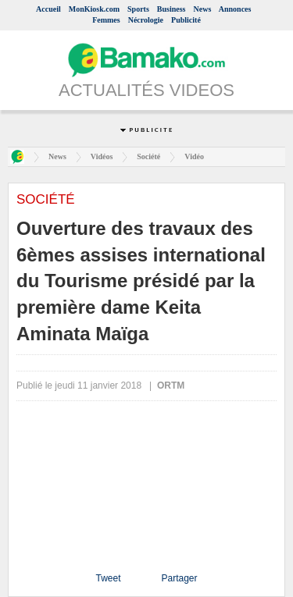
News (203, 9)
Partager (179, 578)
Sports (138, 9)
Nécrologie (145, 20)
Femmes (106, 20)
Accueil (48, 9)
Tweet (107, 578)
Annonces (235, 9)
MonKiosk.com (94, 9)
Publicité (186, 20)
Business (171, 9)
